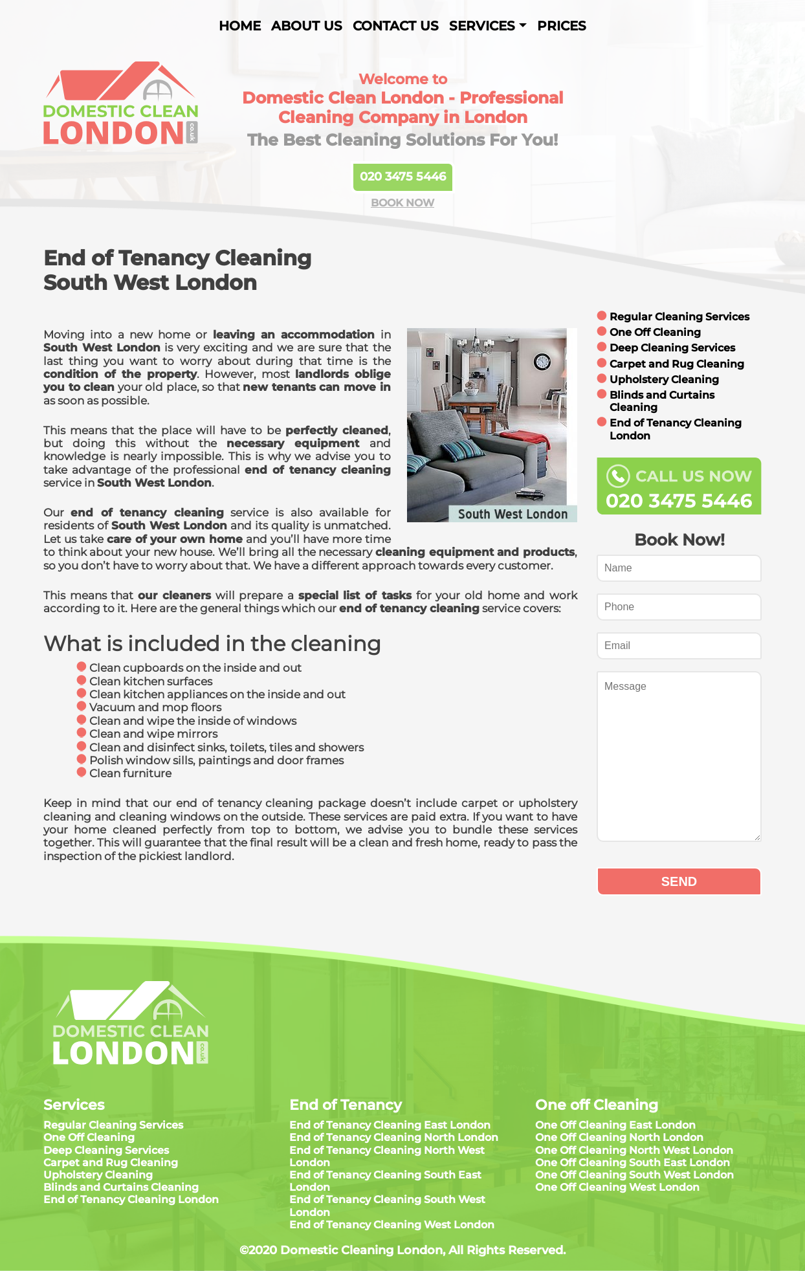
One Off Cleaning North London (619, 1137)
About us (306, 26)
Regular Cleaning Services (679, 317)
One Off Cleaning (655, 332)
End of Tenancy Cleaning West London (391, 1225)
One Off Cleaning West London (617, 1187)
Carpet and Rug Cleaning (677, 364)
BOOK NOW (402, 203)
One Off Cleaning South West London (634, 1175)
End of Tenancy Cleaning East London (390, 1125)
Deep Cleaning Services (672, 348)
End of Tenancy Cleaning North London (393, 1137)
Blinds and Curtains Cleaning (121, 1187)
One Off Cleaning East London (615, 1125)
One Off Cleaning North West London (634, 1150)
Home (240, 26)
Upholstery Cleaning (664, 379)
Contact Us (396, 26)
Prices (561, 26)
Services (482, 26)
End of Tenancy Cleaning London (131, 1199)
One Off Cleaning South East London (632, 1162)
